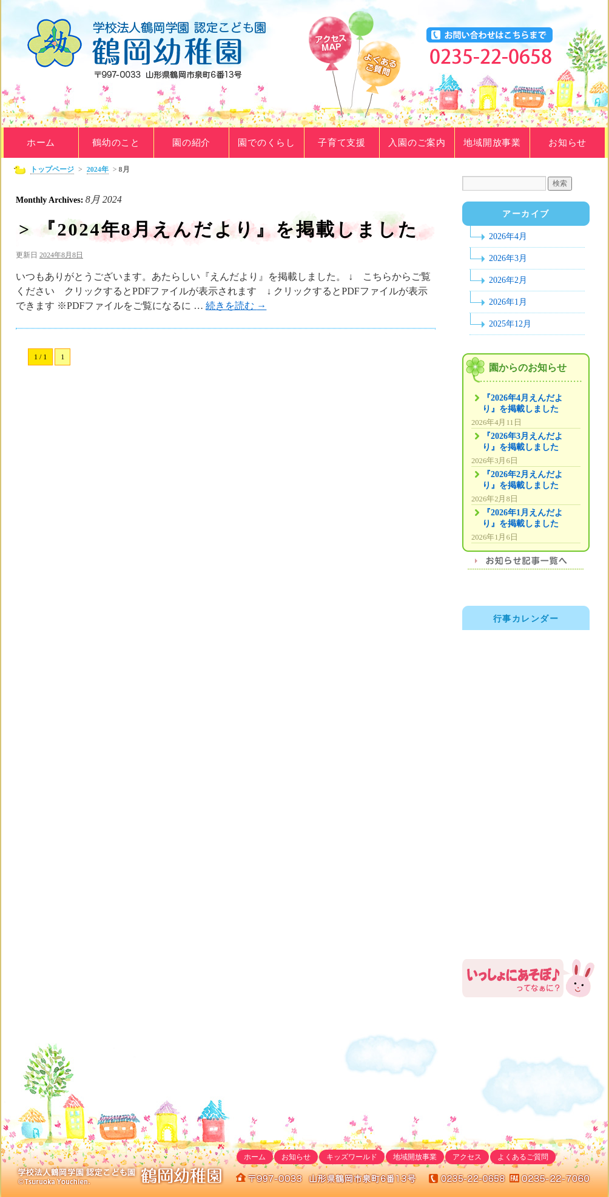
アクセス (467, 1157)
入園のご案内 (417, 143)
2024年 (98, 169)
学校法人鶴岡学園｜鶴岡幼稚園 (149, 48)
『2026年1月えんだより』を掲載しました (522, 518)
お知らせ (567, 143)
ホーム (41, 143)
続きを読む (236, 305)
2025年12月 (510, 323)
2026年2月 (508, 280)
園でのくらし (266, 143)
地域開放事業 (492, 143)
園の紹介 (191, 143)
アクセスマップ (329, 71)
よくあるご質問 (378, 83)
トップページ (52, 169)
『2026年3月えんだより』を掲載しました (522, 442)
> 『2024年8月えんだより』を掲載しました (219, 229)
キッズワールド (351, 1157)
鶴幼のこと (116, 143)
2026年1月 (508, 302)
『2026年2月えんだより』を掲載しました (522, 480)
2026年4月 (508, 236)
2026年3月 (508, 258)
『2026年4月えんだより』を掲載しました (522, 403)
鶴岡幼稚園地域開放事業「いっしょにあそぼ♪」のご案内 (529, 978)
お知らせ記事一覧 (526, 564)
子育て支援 (342, 143)
